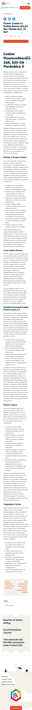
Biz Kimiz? (5, 677)
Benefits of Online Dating (12, 621)
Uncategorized (8, 14)
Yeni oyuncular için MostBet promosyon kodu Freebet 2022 (13, 642)
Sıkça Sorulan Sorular (8, 684)
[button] (28, 3)
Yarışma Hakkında (7, 682)
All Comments (9, 605)
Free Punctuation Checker (12, 631)
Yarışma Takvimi (7, 679)
